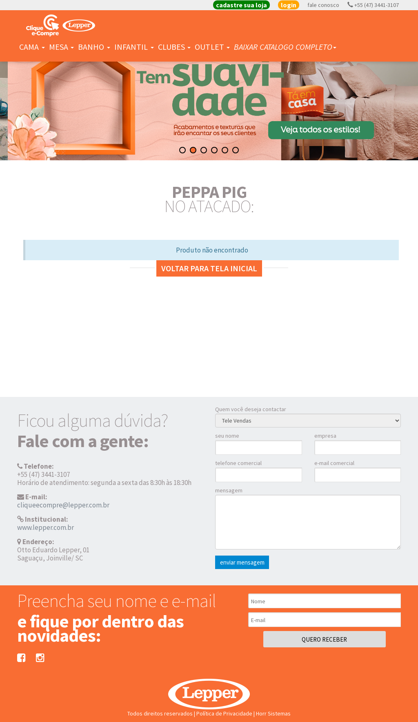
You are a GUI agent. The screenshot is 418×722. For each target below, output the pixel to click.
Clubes (174, 47)
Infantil (134, 47)
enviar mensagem (242, 562)
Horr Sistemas (273, 713)
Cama (32, 47)
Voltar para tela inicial (209, 268)
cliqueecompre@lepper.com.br (63, 505)
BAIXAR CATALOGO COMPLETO (285, 47)
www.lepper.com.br (45, 527)
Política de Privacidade (224, 713)
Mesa (61, 47)
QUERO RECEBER (324, 639)
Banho (94, 47)
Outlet (212, 47)
